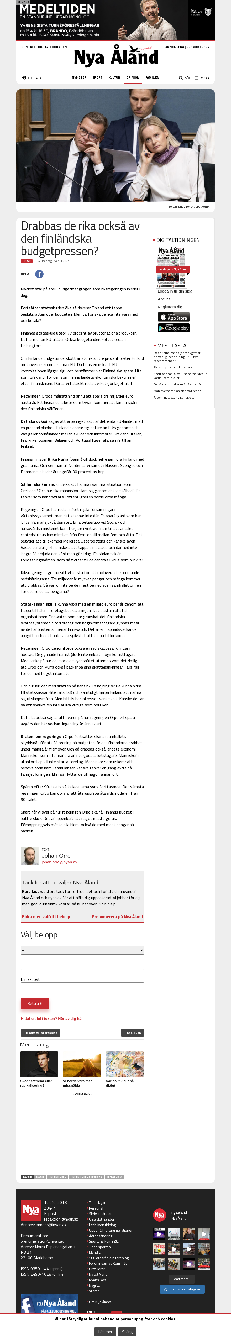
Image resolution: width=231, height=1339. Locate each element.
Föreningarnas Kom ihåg (108, 1263)
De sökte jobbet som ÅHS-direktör (178, 384)
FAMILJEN (152, 77)
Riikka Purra (114, 1176)
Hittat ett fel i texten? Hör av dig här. (52, 1019)
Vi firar (94, 1291)
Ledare (27, 261)
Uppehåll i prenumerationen (111, 1230)
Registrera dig (170, 307)
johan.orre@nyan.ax (59, 862)
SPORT (97, 77)
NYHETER (79, 77)
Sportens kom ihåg (104, 1241)
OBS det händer (101, 1219)
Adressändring (100, 1235)
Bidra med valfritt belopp (46, 916)
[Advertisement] (82, 1134)
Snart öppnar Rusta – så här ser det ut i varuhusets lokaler (181, 375)
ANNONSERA (174, 46)
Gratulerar (97, 1269)
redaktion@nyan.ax (61, 1219)
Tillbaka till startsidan (40, 1032)
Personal (96, 1208)
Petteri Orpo (57, 1176)
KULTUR (114, 77)
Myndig (95, 1252)
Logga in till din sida (175, 291)
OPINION (132, 77)
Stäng (127, 1331)
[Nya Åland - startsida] (116, 69)
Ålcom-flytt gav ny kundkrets (174, 397)
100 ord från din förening (109, 1257)
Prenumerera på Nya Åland (117, 916)
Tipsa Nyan (132, 1032)
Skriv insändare (101, 1213)
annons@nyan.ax (51, 1224)
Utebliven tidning (102, 1224)
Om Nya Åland (100, 1302)
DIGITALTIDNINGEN (52, 46)
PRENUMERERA (197, 46)
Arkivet (164, 299)
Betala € (35, 1003)
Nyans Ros (97, 1280)
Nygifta (94, 1285)
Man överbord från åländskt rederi (177, 390)
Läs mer (105, 1331)
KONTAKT (29, 46)
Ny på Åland (98, 1274)
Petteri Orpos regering (86, 1176)
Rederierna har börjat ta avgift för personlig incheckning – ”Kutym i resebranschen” (177, 356)
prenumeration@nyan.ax (42, 1241)
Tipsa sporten (100, 1246)
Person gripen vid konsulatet (174, 367)
